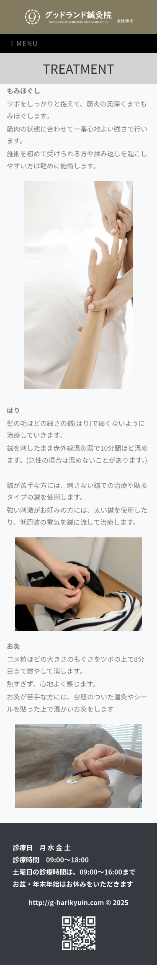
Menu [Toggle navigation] (24, 43)
